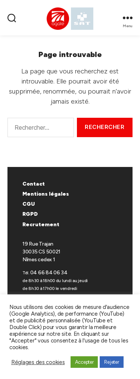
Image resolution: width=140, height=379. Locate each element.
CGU (28, 204)
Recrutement (40, 224)
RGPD (30, 214)
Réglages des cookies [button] (38, 362)
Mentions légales (45, 194)
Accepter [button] (84, 362)
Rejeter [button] (111, 362)
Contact (33, 184)
